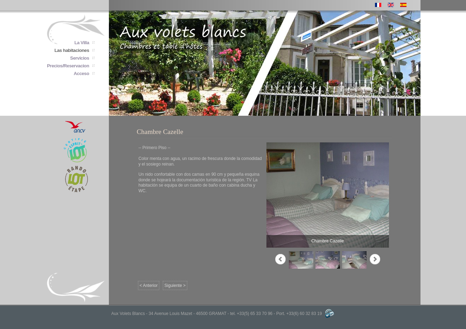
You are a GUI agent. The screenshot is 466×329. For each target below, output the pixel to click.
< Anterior (149, 285)
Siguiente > (175, 285)
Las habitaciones (71, 50)
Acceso (81, 73)
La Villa (82, 42)
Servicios (79, 58)
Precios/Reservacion (68, 65)
